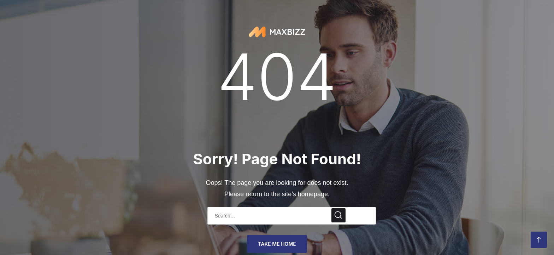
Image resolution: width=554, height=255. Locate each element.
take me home (277, 244)
